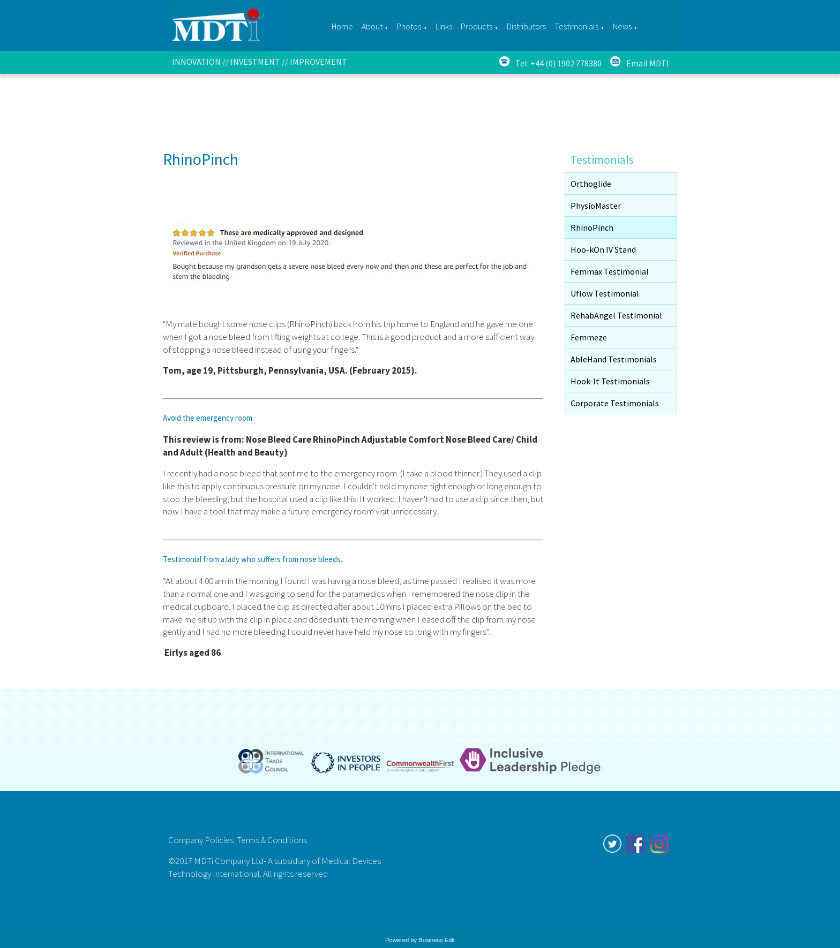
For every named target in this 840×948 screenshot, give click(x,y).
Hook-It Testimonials (610, 381)
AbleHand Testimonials (614, 359)
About (372, 26)
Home (342, 26)
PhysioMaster (596, 205)
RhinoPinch (592, 227)
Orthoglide (591, 183)
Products (476, 26)
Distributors (526, 26)
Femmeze (589, 337)
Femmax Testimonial (610, 271)
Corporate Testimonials (615, 403)
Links (444, 26)
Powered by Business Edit (420, 940)
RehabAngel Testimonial (616, 315)
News (622, 26)
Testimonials (576, 26)
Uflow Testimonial (605, 293)
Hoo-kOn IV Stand (603, 249)
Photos (408, 26)
